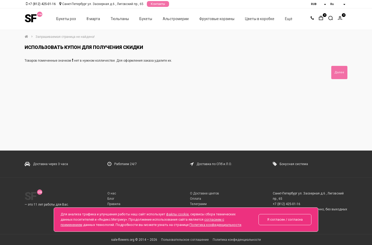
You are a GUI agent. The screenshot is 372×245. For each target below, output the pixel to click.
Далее (339, 72)
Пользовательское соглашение (185, 240)
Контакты (158, 4)
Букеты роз (66, 19)
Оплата (195, 199)
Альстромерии (176, 19)
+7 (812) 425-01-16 (42, 4)
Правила (113, 204)
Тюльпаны (120, 19)
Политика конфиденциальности (237, 240)
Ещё (288, 19)
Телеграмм (198, 204)
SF (30, 18)
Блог (110, 199)
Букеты (145, 19)
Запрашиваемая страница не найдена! (65, 37)
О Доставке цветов (204, 193)
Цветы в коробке (259, 19)
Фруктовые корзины (216, 19)
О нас (111, 193)
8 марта (93, 19)
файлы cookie (177, 214)
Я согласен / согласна (285, 219)
